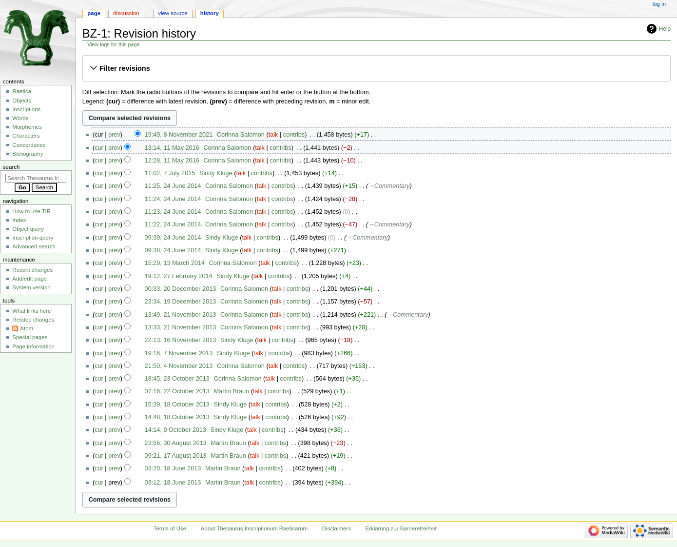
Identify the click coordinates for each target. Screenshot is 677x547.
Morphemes (26, 127)
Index (19, 220)
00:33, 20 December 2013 (180, 288)
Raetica (21, 91)
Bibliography (27, 154)
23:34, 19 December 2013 (180, 301)
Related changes (33, 320)
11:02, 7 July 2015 (170, 173)
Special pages (29, 337)
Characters (25, 136)
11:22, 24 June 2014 (173, 224)
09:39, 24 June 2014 (173, 237)
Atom (26, 328)
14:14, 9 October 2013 (175, 429)
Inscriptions (26, 109)
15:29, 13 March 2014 (175, 263)
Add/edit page (29, 279)
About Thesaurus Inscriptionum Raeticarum (254, 528)
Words (20, 118)
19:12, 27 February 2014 (179, 276)
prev (114, 134)
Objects (21, 100)
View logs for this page (113, 44)
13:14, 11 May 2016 (172, 147)
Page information (33, 346)
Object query (28, 229)
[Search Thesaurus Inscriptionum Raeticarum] (35, 178)
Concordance (28, 145)
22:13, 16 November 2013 (180, 340)
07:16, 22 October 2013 (177, 391)
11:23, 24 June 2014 (173, 211)
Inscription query (32, 238)
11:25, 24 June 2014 (173, 185)
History (209, 13)
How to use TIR (31, 211)
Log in (659, 4)
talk (273, 134)
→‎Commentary (388, 185)
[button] (376, 68)
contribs (294, 134)
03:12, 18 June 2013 (173, 482)
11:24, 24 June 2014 (173, 199)
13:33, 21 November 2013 (180, 327)
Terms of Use (170, 528)
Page (93, 13)
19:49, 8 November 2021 (179, 134)
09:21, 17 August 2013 (176, 455)
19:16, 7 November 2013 (179, 353)
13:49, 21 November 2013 (180, 314)
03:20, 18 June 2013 (173, 468)
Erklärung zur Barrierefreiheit (401, 528)
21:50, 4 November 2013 (179, 366)
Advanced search (34, 246)
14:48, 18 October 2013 (177, 417)
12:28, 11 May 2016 (172, 160)
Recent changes (32, 270)
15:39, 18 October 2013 (177, 404)
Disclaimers (336, 528)
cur (99, 147)
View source (172, 13)
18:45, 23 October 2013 (177, 378)
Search (11, 167)
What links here (31, 311)
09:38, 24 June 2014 (173, 250)
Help (665, 28)
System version (31, 287)
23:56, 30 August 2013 (176, 443)
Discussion (126, 13)
